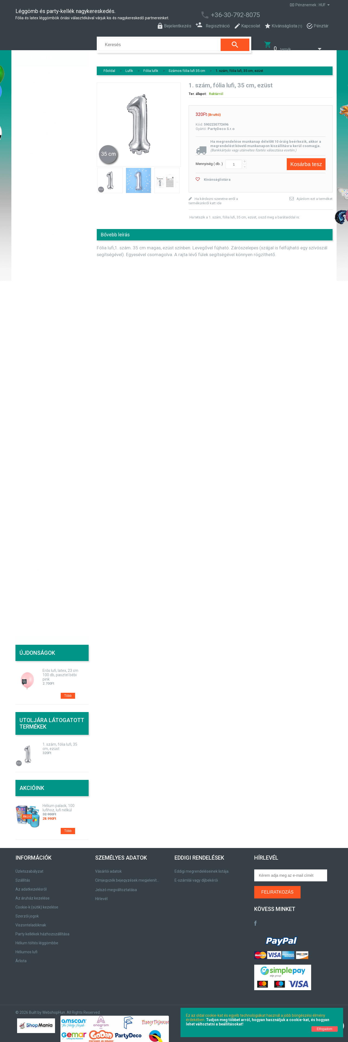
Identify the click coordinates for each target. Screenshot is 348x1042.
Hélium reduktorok (36, 512)
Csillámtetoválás (31, 60)
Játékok (24, 70)
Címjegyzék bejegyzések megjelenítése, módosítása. (128, 877)
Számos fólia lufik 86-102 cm (53, 361)
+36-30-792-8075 (235, 15)
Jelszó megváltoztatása (116, 886)
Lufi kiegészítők (34, 502)
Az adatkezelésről (31, 886)
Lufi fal (33, 254)
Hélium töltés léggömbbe (36, 939)
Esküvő (23, 141)
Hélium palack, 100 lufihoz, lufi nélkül (59, 804)
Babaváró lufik (40, 273)
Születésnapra (29, 100)
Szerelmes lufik (41, 419)
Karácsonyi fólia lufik (45, 303)
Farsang (24, 609)
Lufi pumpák (31, 454)
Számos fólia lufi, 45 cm (48, 371)
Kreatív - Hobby (30, 578)
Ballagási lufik (39, 244)
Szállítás (22, 877)
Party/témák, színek (34, 111)
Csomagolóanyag (32, 568)
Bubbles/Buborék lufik (40, 473)
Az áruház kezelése (32, 895)
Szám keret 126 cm (44, 389)
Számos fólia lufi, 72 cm (48, 352)
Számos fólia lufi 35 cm (48, 381)
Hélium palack (33, 183)
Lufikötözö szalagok (38, 483)
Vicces (22, 538)
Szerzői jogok (27, 912)
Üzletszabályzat (29, 868)
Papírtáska (26, 558)
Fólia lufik (29, 233)
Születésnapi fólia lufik (47, 429)
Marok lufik (37, 283)
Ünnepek (24, 589)
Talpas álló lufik (41, 409)
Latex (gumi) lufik (35, 222)
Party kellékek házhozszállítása (42, 930)
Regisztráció (212, 25)
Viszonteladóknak (30, 921)
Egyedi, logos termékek (36, 598)
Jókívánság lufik (41, 264)
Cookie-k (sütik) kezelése (36, 904)
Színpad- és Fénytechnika (39, 547)
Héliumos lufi (26, 948)
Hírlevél (101, 895)
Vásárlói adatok (108, 868)
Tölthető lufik (39, 293)
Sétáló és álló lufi (42, 342)
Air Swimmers (33, 192)
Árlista (21, 957)
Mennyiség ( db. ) (209, 160)
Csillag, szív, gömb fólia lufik (51, 312)
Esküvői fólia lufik (42, 322)
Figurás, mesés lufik (44, 332)
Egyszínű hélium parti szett (44, 202)
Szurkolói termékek (33, 90)
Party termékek (30, 121)
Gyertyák (24, 528)
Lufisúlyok (29, 493)
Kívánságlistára (217, 176)
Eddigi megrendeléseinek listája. (202, 868)
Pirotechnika (27, 151)
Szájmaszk (26, 619)
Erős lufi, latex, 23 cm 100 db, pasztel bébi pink (60, 671)
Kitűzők (23, 161)
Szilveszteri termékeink (37, 131)
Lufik (21, 171)
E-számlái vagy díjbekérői (196, 877)
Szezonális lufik (41, 438)
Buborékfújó (27, 80)
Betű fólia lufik (40, 399)
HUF (322, 5)
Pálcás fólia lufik (35, 463)
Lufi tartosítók (32, 212)
